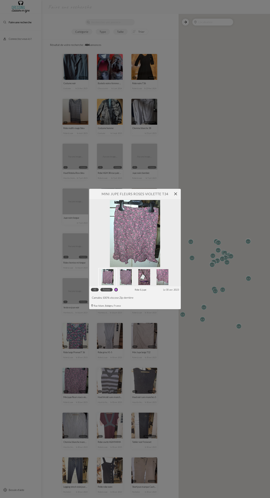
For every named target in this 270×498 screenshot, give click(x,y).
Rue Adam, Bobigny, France (106, 305)
